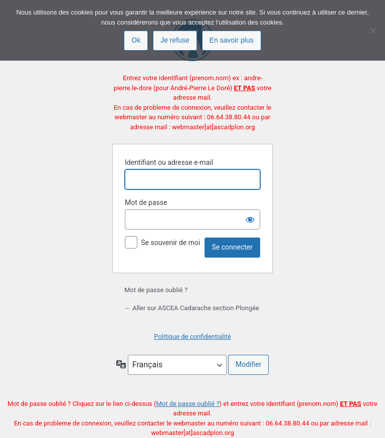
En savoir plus (232, 40)
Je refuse (174, 40)
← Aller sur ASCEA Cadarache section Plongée (191, 308)
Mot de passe (146, 202)
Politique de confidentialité (192, 336)
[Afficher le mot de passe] (250, 219)
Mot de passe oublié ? (155, 290)
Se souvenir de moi (170, 243)
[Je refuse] (372, 31)
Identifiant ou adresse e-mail (169, 162)
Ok (135, 40)
